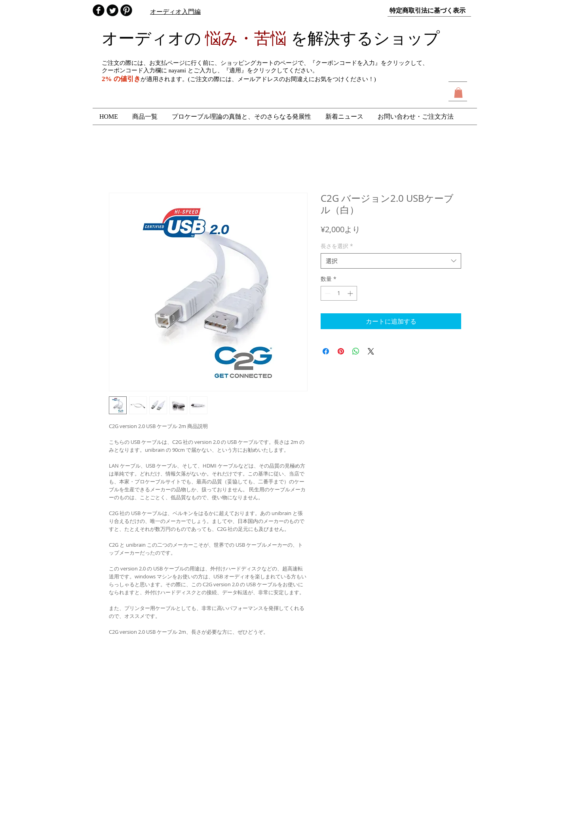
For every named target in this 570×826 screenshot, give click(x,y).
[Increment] (351, 293)
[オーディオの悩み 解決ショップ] (98, 10)
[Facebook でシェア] (326, 351)
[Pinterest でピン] (341, 351)
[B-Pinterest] (126, 10)
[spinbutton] (339, 293)
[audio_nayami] (112, 10)
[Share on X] (371, 351)
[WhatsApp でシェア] (356, 351)
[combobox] (391, 261)
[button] (458, 92)
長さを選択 (337, 246)
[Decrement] (327, 293)
